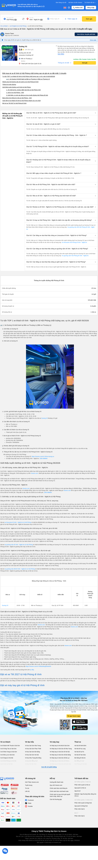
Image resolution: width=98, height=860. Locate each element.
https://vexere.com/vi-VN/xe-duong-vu (43, 456)
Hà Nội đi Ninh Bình (80, 745)
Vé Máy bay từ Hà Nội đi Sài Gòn (60, 745)
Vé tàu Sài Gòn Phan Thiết (33, 748)
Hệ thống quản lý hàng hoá (83, 800)
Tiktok (29, 803)
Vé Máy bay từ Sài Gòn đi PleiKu (59, 761)
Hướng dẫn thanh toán (56, 782)
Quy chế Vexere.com (56, 785)
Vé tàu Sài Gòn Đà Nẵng (32, 751)
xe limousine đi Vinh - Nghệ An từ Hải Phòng (18, 522)
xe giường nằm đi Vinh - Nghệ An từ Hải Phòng (19, 544)
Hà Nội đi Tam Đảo (80, 755)
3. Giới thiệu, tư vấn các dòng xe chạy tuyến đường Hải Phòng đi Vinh (27, 95)
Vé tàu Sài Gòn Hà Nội (32, 755)
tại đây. (32, 669)
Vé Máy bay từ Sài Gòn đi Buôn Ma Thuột (60, 765)
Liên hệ (27, 791)
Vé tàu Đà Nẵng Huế (31, 761)
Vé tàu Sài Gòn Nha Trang (33, 745)
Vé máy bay (54, 742)
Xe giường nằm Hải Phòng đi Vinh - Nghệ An (75, 255)
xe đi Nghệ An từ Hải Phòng (17, 26)
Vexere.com (34, 473)
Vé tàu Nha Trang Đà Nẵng (33, 758)
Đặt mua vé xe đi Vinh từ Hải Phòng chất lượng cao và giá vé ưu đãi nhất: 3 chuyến (34, 73)
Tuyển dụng (28, 785)
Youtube (30, 806)
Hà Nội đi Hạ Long (79, 748)
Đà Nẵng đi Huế (79, 761)
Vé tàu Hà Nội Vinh (30, 764)
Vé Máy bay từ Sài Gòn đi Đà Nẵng (60, 755)
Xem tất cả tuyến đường (49, 767)
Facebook (31, 800)
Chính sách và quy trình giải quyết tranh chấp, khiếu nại (60, 795)
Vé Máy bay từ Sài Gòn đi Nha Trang (61, 748)
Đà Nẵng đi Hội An (80, 758)
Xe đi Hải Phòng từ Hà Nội (8, 761)
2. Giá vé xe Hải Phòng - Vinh (15, 92)
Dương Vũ (44, 418)
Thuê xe (77, 742)
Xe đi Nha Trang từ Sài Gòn (8, 751)
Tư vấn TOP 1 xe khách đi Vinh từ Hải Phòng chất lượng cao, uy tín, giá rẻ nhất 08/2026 (28, 76)
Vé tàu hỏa (29, 742)
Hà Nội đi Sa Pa (79, 751)
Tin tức (27, 788)
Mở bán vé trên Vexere (75, 2)
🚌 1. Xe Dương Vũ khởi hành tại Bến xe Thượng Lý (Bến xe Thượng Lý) (28, 79)
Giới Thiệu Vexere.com (32, 782)
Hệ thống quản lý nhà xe (82, 782)
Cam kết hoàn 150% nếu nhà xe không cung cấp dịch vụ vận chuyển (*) (30, 5)
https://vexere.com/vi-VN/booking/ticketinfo (38, 666)
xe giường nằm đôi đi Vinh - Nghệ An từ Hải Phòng (20, 569)
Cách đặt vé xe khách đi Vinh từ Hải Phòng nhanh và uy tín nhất (21, 100)
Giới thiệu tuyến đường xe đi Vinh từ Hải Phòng (16, 87)
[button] (61, 113)
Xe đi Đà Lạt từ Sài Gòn (7, 755)
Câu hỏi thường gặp (56, 799)
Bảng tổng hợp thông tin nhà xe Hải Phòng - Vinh (17, 98)
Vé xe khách (4, 26)
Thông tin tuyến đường (9, 84)
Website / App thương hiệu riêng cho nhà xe (85, 795)
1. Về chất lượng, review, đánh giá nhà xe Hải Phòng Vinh (23, 90)
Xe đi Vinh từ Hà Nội (6, 764)
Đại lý (76, 813)
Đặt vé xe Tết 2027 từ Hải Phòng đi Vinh (14, 103)
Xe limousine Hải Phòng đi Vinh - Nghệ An (74, 242)
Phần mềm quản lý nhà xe (82, 785)
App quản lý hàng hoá (80, 806)
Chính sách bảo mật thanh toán (59, 791)
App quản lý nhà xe (80, 788)
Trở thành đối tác (90, 2)
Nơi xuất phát (10, 17)
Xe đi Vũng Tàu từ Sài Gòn (8, 748)
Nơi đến (31, 17)
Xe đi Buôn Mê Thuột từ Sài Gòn (10, 745)
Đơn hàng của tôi (61, 2)
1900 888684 (43, 458)
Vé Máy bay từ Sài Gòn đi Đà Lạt (59, 758)
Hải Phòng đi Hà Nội (80, 764)
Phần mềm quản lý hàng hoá (83, 803)
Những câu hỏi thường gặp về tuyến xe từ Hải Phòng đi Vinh (20, 82)
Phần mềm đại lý (79, 809)
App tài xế (77, 791)
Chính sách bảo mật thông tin (58, 788)
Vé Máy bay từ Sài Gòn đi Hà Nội (60, 751)
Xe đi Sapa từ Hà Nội (6, 758)
